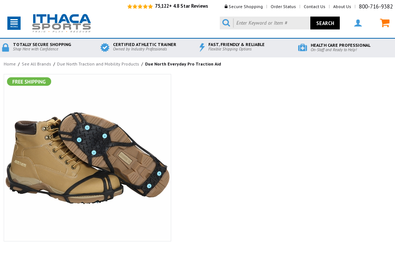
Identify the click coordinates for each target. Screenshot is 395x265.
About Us (342, 6)
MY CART (384, 23)
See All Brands (36, 64)
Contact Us (314, 6)
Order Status (283, 6)
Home (10, 64)
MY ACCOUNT (358, 23)
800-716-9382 (376, 6)
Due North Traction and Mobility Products (98, 64)
